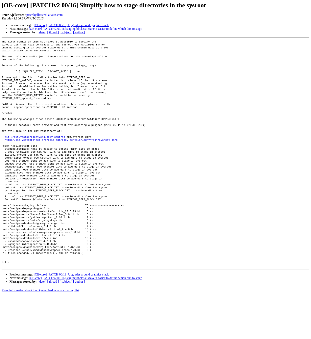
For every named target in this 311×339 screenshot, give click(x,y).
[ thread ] (53, 32)
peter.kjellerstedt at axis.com (44, 14)
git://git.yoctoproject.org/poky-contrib (35, 156)
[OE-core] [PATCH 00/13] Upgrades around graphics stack (71, 25)
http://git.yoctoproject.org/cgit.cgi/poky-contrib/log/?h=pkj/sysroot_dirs (61, 160)
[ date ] (41, 32)
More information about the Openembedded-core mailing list (40, 335)
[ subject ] (66, 32)
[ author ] (79, 32)
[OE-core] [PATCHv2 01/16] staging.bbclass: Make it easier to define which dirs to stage (85, 28)
